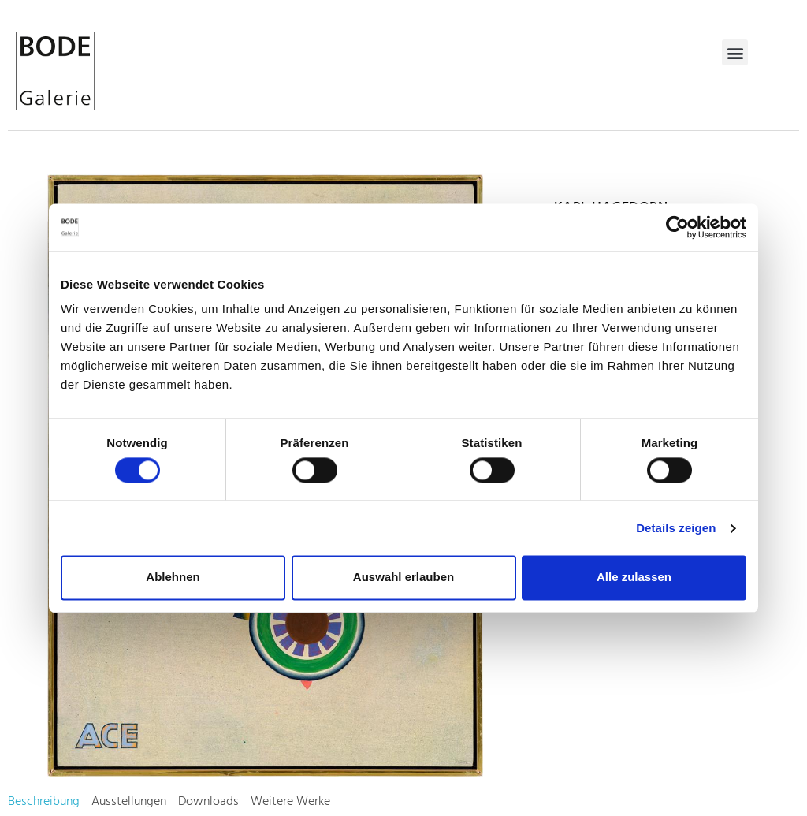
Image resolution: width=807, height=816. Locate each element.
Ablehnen (172, 577)
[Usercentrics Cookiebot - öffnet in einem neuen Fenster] (677, 227)
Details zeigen (676, 528)
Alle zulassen (634, 577)
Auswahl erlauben (403, 577)
